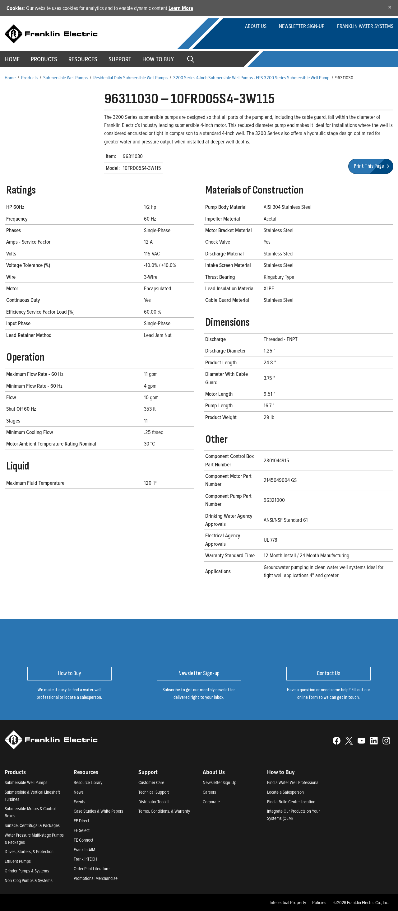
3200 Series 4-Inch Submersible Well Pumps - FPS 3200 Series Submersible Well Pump (251, 77)
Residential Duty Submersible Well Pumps (130, 77)
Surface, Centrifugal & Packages (32, 825)
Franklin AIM (84, 849)
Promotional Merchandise (96, 878)
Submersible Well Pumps (65, 77)
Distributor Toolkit (153, 801)
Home (10, 77)
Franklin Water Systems (365, 26)
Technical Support (153, 792)
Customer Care (151, 782)
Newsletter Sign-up (302, 26)
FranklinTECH (85, 859)
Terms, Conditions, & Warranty (164, 811)
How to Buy (158, 59)
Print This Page (372, 166)
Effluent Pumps (18, 861)
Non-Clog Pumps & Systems (29, 880)
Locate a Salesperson (285, 792)
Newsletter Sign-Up (219, 782)
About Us (255, 26)
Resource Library (88, 782)
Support (120, 59)
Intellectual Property (288, 902)
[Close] (390, 7)
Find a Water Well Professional (293, 782)
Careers (209, 792)
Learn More (181, 8)
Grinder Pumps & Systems (27, 870)
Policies (319, 902)
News (79, 792)
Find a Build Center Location (291, 801)
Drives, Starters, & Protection (29, 851)
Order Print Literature (91, 868)
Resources (82, 59)
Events (79, 801)
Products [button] (44, 59)
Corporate (211, 801)
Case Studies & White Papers (98, 811)
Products (29, 77)
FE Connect (83, 840)
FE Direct (81, 820)
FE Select (82, 830)
